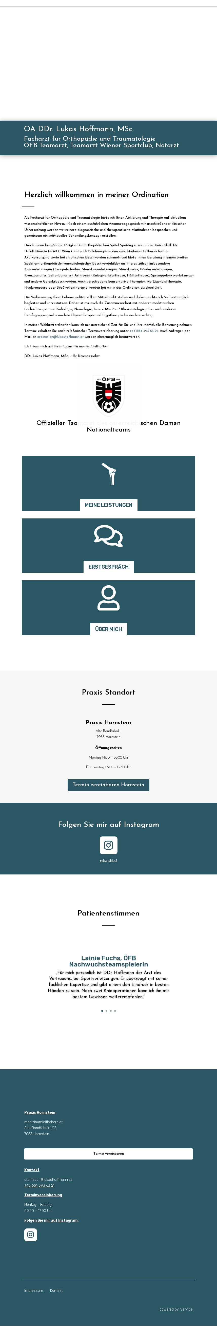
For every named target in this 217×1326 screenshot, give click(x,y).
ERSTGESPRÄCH (109, 567)
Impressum (33, 1291)
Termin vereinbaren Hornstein (108, 785)
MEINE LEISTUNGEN (108, 505)
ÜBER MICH (108, 629)
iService (186, 1310)
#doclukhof (108, 861)
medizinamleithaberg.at (43, 1122)
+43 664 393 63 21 (144, 331)
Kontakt (56, 1291)
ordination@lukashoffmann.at (60, 337)
